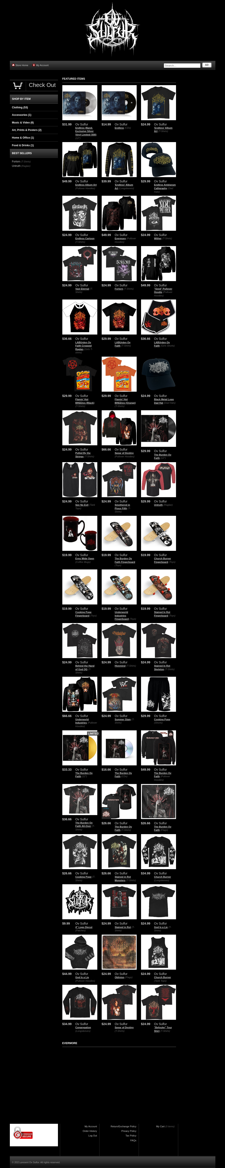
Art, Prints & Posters (27, 130)
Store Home (20, 65)
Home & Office (23, 137)
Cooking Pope (162, 719)
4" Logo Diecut (83, 927)
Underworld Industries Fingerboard (122, 615)
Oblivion (119, 977)
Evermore (120, 238)
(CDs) (128, 128)
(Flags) (164, 830)
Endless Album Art (86, 184)
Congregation (83, 1027)
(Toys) (118, 565)
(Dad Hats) (169, 403)
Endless (119, 128)
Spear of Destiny (124, 453)
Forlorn (119, 288)
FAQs (133, 1140)
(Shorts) (158, 722)
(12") (77, 138)
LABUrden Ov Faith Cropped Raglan (83, 346)
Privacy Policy (128, 1131)
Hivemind (120, 665)
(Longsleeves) (126, 188)
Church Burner (162, 877)
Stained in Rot (123, 927)
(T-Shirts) (163, 131)
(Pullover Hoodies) (85, 188)
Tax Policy (131, 1135)
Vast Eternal (82, 288)
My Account (41, 65)
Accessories (21, 114)
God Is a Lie (161, 927)
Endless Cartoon (84, 238)
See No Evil (82, 505)
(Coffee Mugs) (83, 562)
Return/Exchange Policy (123, 1126)
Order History (90, 1131)
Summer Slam (123, 719)
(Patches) (80, 930)
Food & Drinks (23, 145)
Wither (158, 238)
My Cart (160, 1126)
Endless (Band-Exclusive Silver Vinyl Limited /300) (85, 131)
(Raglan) (168, 505)
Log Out (92, 1135)
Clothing (20, 107)
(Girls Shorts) (167, 345)
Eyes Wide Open (84, 558)
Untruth (158, 505)
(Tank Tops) (160, 980)
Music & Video (23, 122)
